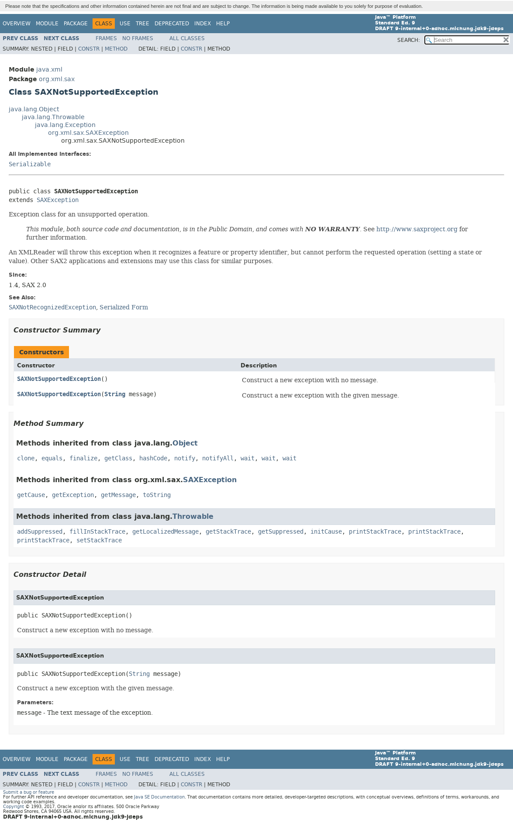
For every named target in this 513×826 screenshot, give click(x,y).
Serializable (30, 164)
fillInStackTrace (97, 531)
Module (47, 24)
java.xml (49, 69)
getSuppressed (280, 531)
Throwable (192, 516)
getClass (118, 458)
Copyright (13, 806)
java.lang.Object (34, 109)
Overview (17, 24)
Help (223, 24)
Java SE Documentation (159, 797)
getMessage (118, 495)
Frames (106, 38)
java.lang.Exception (65, 125)
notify (184, 458)
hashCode (153, 458)
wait (248, 458)
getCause (31, 495)
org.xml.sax (57, 79)
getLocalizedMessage (165, 531)
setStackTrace (99, 540)
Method (116, 49)
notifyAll (218, 458)
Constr (89, 49)
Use (125, 24)
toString (157, 495)
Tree (142, 24)
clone (25, 458)
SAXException (58, 200)
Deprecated (172, 24)
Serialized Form (124, 307)
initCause (326, 531)
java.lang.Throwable (53, 117)
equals (51, 458)
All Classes (187, 38)
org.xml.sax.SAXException (88, 133)
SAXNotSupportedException (59, 379)
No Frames (137, 38)
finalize (83, 458)
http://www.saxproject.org (417, 229)
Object (185, 443)
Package (76, 24)
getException (73, 495)
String (114, 394)
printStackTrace (375, 531)
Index (202, 24)
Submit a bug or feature (28, 792)
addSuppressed (39, 531)
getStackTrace (228, 531)
